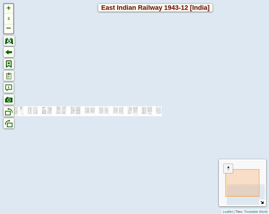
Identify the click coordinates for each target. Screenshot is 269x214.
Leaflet (228, 211)
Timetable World (256, 211)
